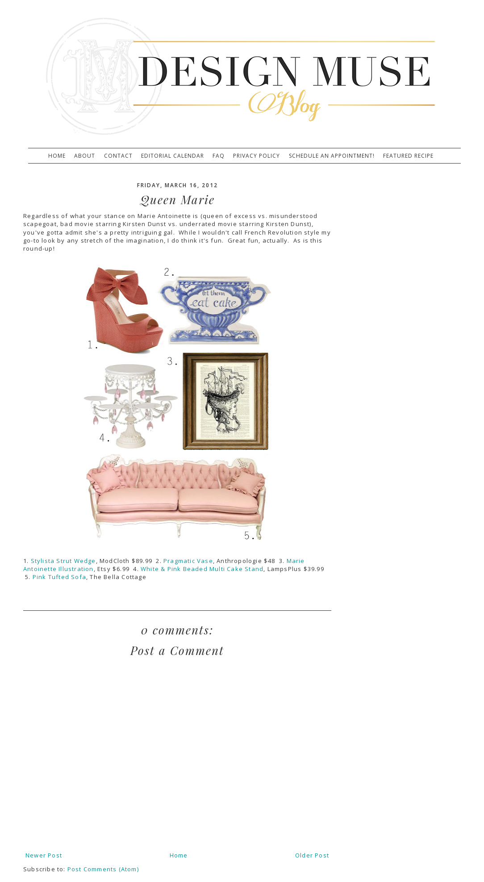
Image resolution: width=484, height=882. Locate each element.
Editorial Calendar (172, 156)
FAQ (219, 156)
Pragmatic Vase (188, 561)
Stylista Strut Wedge (63, 561)
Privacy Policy (256, 156)
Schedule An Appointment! (332, 156)
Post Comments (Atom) (103, 869)
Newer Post (43, 855)
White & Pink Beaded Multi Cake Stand (202, 569)
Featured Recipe (408, 156)
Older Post (312, 855)
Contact (118, 156)
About (84, 156)
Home (57, 156)
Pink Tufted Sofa (59, 577)
